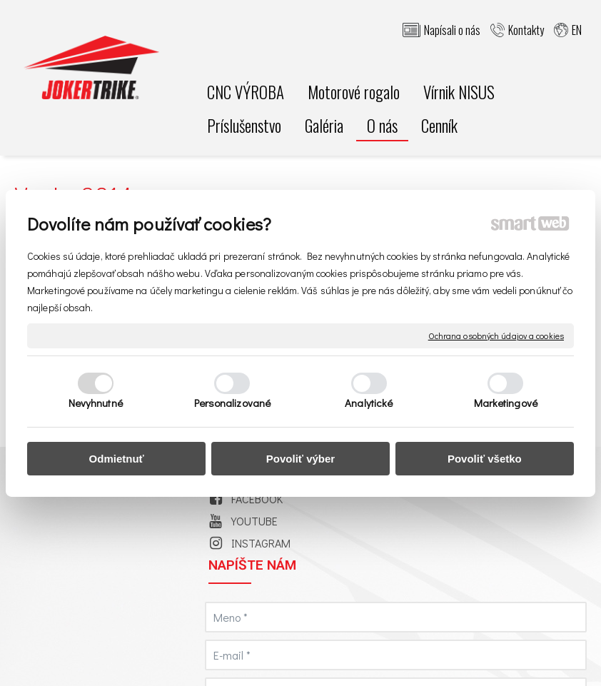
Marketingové (505, 402)
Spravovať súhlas (372, 659)
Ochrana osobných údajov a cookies (496, 335)
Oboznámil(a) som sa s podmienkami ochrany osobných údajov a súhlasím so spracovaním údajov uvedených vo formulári (504, 516)
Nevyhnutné (96, 402)
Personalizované (232, 402)
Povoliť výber (300, 459)
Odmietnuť (116, 459)
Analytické (369, 402)
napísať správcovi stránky (505, 646)
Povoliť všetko (485, 459)
